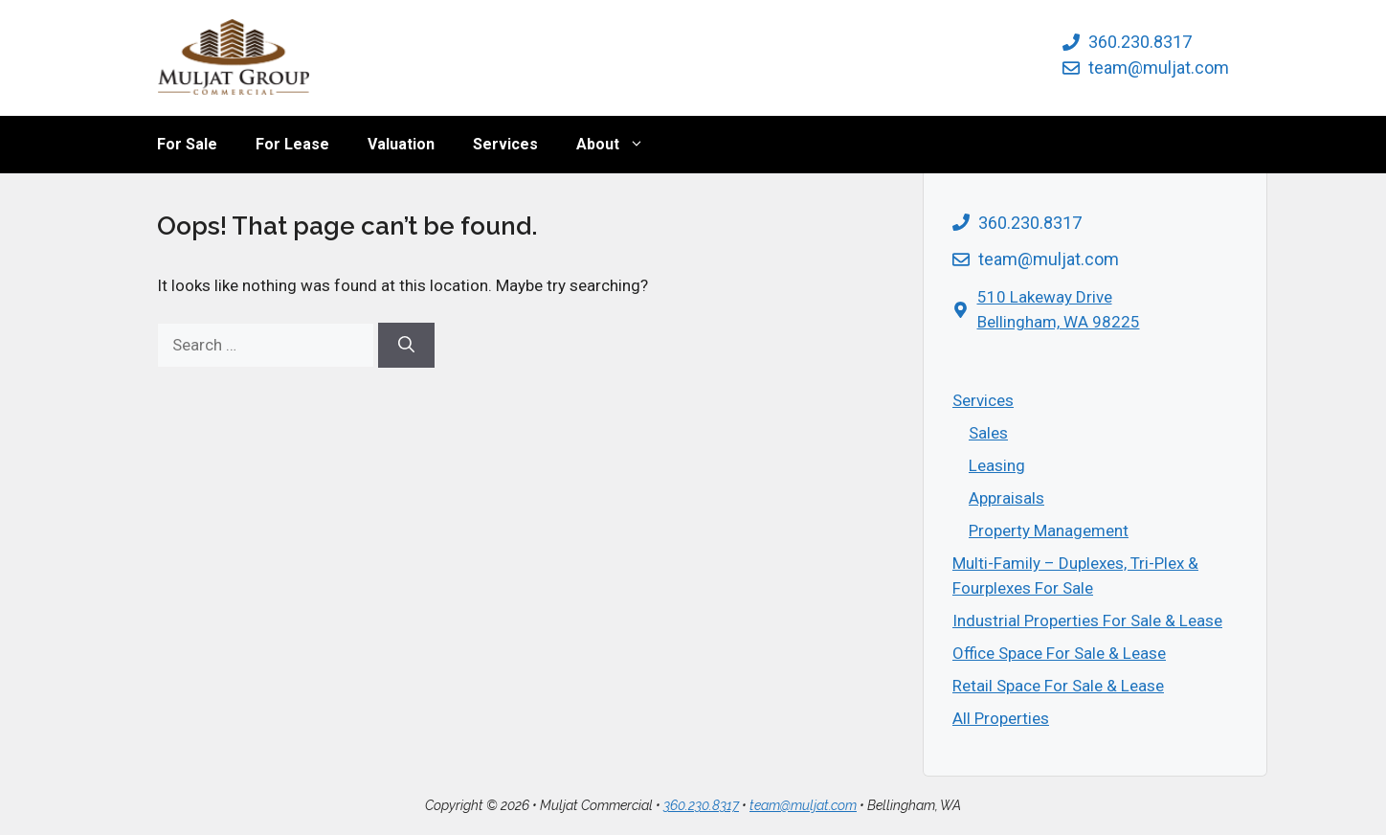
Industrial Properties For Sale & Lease (1087, 620)
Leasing (997, 465)
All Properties (1000, 718)
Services (505, 144)
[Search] (406, 346)
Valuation (401, 144)
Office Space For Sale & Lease (1059, 653)
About (619, 144)
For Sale (187, 144)
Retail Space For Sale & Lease (1058, 685)
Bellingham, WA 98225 (1058, 321)
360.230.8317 (1140, 42)
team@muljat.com (1158, 67)
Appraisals (1006, 498)
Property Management (1049, 530)
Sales (988, 432)
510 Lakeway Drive (1044, 296)
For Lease (292, 144)
